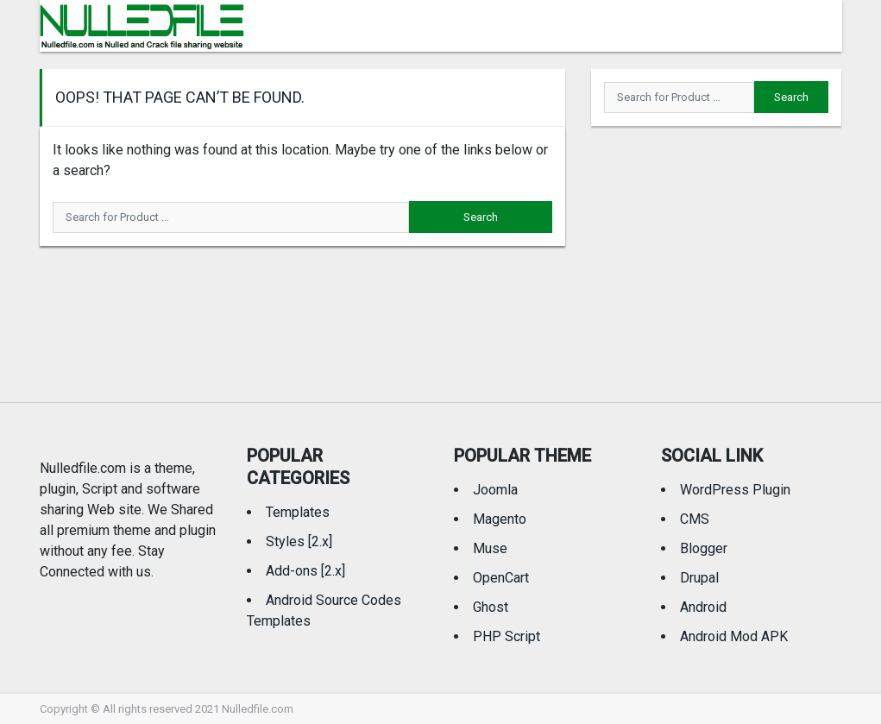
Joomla (495, 490)
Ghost (490, 607)
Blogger (703, 548)
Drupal (699, 578)
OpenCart (501, 578)
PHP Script (506, 636)
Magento (499, 519)
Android (703, 607)
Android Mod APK (734, 636)
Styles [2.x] (299, 541)
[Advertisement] (716, 251)
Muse (490, 548)
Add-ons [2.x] (305, 571)
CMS (694, 519)
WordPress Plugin (735, 490)
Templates (298, 512)
